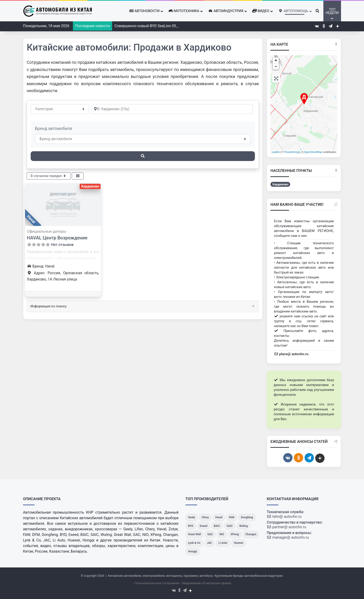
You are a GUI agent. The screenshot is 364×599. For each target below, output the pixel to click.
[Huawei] (238, 543)
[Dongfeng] (247, 517)
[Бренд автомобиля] (142, 139)
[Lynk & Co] (194, 543)
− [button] (276, 66)
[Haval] (219, 517)
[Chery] (205, 517)
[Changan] (251, 534)
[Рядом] (172, 109)
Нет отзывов (62, 244)
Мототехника (184, 11)
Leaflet (276, 152)
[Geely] (191, 517)
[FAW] (231, 517)
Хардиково (90, 186)
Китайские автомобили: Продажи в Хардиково (129, 47)
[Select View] (78, 176)
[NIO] (222, 534)
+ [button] (276, 60)
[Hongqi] (192, 551)
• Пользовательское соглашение (156, 583)
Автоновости (144, 11)
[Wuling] (243, 526)
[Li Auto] (223, 543)
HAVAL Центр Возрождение (57, 238)
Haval (31, 219)
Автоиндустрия (225, 11)
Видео (260, 11)
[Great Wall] (194, 534)
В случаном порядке (49, 176)
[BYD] (190, 526)
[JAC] (209, 543)
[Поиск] (143, 156)
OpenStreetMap (313, 152)
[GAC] (210, 534)
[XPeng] (234, 534)
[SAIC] (229, 526)
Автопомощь (293, 11)
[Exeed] (203, 526)
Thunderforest (292, 152)
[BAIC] (217, 526)
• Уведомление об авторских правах (205, 583)
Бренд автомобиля (53, 128)
